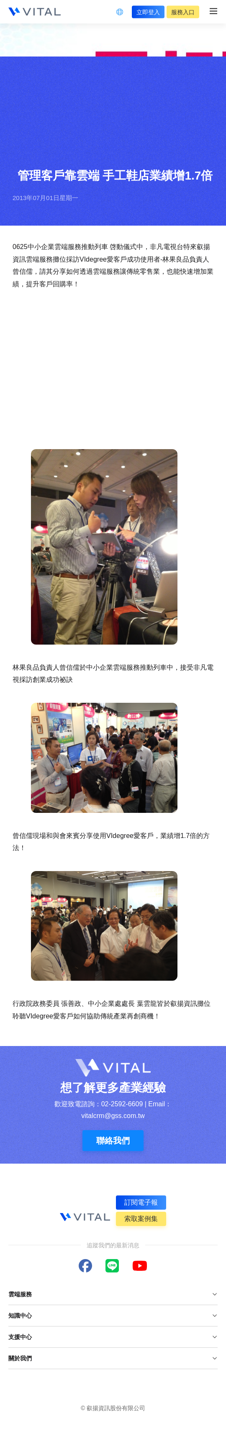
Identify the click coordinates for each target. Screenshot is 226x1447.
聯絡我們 (113, 1140)
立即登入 (148, 11)
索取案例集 (141, 1218)
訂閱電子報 (141, 1202)
